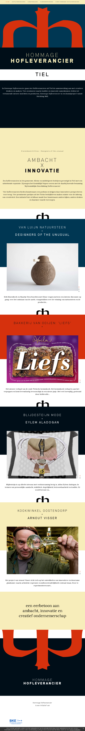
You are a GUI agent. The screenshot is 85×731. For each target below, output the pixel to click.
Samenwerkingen (46, 1)
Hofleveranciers (18, 1)
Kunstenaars (33, 1)
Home (8, 1)
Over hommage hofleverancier (67, 1)
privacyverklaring (75, 729)
